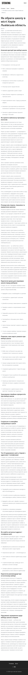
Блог (25, 3)
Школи (2, 29)
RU (15, 667)
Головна (11, 663)
